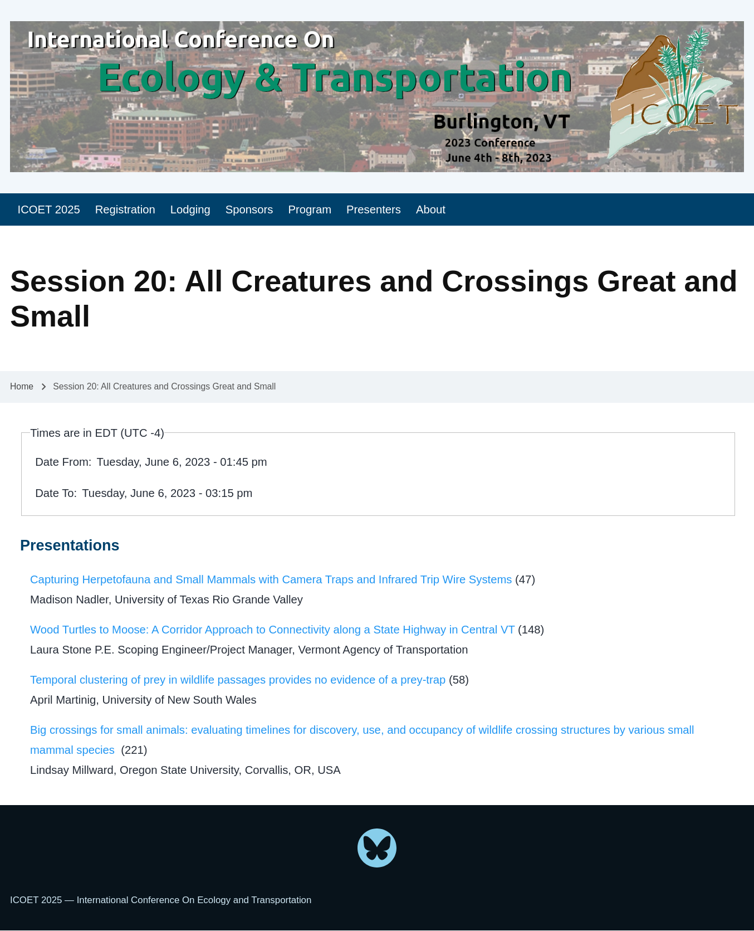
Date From (62, 462)
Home (21, 386)
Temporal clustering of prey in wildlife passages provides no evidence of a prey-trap (237, 680)
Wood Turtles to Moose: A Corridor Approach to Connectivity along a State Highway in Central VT (272, 629)
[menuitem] (48, 209)
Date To (54, 493)
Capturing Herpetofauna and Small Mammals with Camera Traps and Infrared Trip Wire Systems (271, 579)
